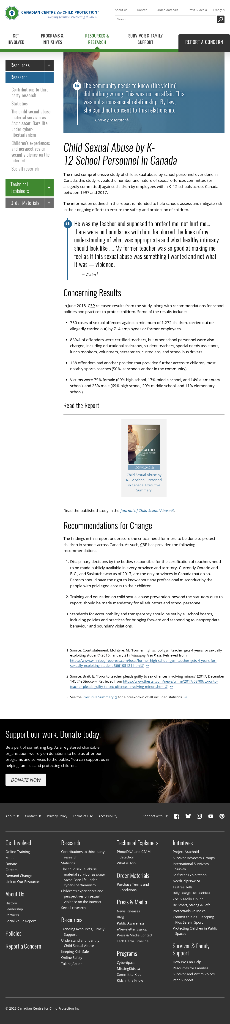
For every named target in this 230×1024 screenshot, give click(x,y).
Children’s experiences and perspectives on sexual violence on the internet (30, 152)
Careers (11, 869)
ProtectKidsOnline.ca (189, 911)
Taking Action (71, 963)
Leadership (14, 909)
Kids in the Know (130, 980)
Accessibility (108, 816)
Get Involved (18, 843)
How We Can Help (187, 962)
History (11, 903)
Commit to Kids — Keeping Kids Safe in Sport (193, 919)
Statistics (19, 104)
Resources (20, 65)
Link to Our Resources (22, 881)
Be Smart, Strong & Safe (191, 905)
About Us (121, 10)
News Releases (128, 911)
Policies (13, 933)
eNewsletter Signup (132, 929)
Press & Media (197, 10)
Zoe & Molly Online (188, 899)
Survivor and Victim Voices (194, 974)
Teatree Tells (182, 887)
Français (219, 10)
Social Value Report (20, 921)
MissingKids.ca (128, 968)
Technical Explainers (20, 187)
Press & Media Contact (134, 935)
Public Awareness (131, 923)
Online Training (17, 852)
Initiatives (183, 843)
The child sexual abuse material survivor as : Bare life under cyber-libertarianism (31, 123)
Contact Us (33, 816)
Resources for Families (190, 968)
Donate (142, 10)
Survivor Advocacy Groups (194, 857)
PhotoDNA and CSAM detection (134, 854)
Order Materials (167, 10)
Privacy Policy (57, 816)
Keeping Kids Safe (75, 951)
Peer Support (183, 980)
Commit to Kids (129, 974)
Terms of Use (83, 816)
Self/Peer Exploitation (190, 875)
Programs (127, 953)
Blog (120, 917)
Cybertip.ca (125, 962)
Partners (12, 915)
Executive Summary (98, 697)
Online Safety (71, 957)
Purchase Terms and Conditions (133, 887)
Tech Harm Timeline (132, 941)
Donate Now (26, 779)
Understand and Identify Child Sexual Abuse (80, 943)
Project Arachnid (186, 852)
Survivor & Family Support (191, 949)
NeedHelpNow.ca (186, 881)
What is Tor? (126, 863)
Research (19, 77)
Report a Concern (23, 946)
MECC (10, 857)
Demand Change (18, 875)
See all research (25, 169)
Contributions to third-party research (30, 93)
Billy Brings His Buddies (191, 893)
